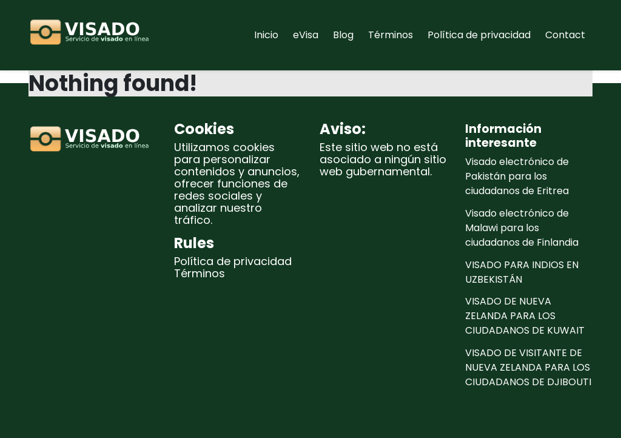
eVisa (305, 35)
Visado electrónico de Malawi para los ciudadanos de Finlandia (522, 227)
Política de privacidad (479, 35)
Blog (343, 35)
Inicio (266, 35)
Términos (390, 35)
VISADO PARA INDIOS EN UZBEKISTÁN (522, 272)
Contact (565, 35)
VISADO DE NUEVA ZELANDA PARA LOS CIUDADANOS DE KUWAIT (525, 315)
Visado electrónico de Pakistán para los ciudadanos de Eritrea (517, 176)
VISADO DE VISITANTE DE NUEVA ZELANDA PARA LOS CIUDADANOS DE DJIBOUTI (528, 367)
